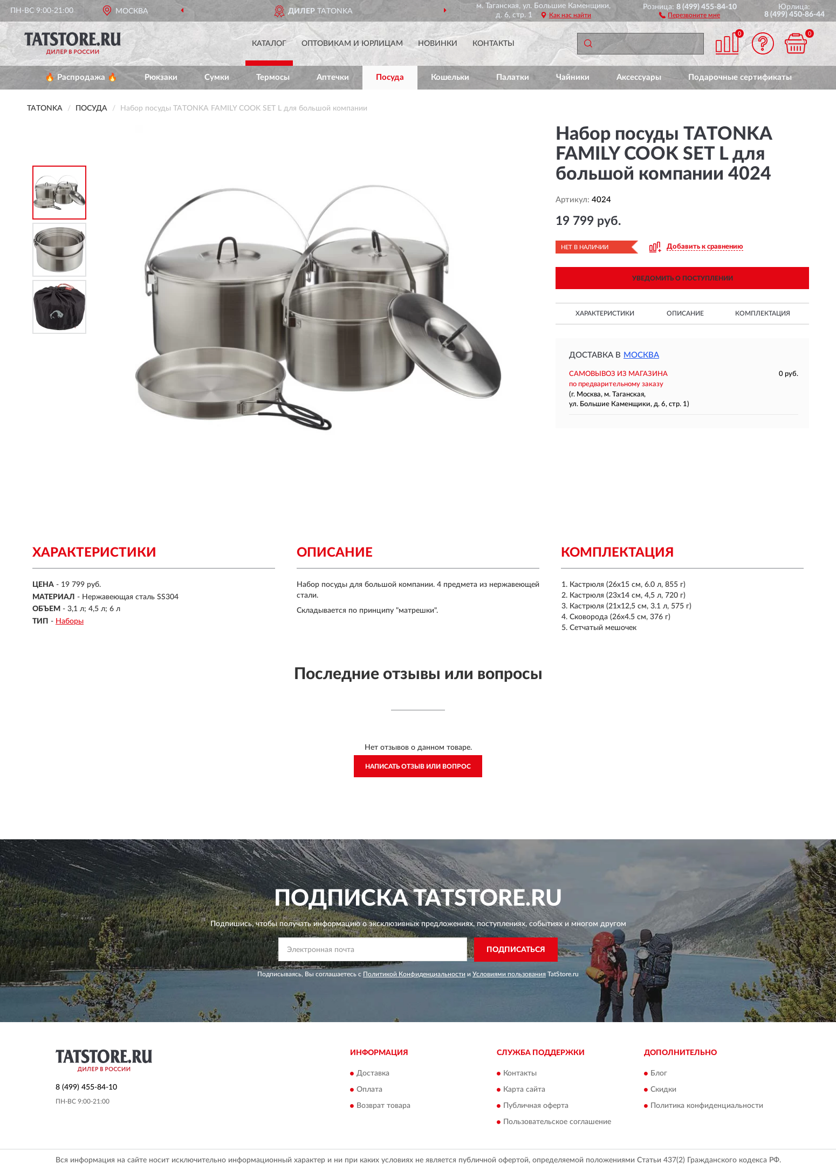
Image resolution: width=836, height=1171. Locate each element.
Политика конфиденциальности (706, 1106)
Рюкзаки (161, 77)
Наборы (70, 621)
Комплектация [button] (762, 313)
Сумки (216, 77)
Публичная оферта (535, 1106)
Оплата (369, 1090)
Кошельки (450, 77)
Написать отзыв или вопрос (418, 766)
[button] (689, 14)
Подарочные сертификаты (740, 77)
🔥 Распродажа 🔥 (81, 77)
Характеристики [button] (604, 313)
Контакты (493, 43)
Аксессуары (638, 77)
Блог (658, 1074)
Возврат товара (383, 1106)
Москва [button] (641, 355)
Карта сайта (524, 1090)
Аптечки (333, 77)
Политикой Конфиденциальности (414, 974)
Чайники (573, 77)
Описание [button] (685, 313)
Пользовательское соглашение (557, 1122)
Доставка (373, 1074)
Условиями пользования (509, 974)
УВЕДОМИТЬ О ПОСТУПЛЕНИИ (682, 278)
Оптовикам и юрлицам (352, 43)
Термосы (273, 77)
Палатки (512, 77)
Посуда (390, 77)
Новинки (437, 43)
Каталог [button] (269, 43)
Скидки (663, 1090)
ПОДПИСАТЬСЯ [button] (515, 950)
